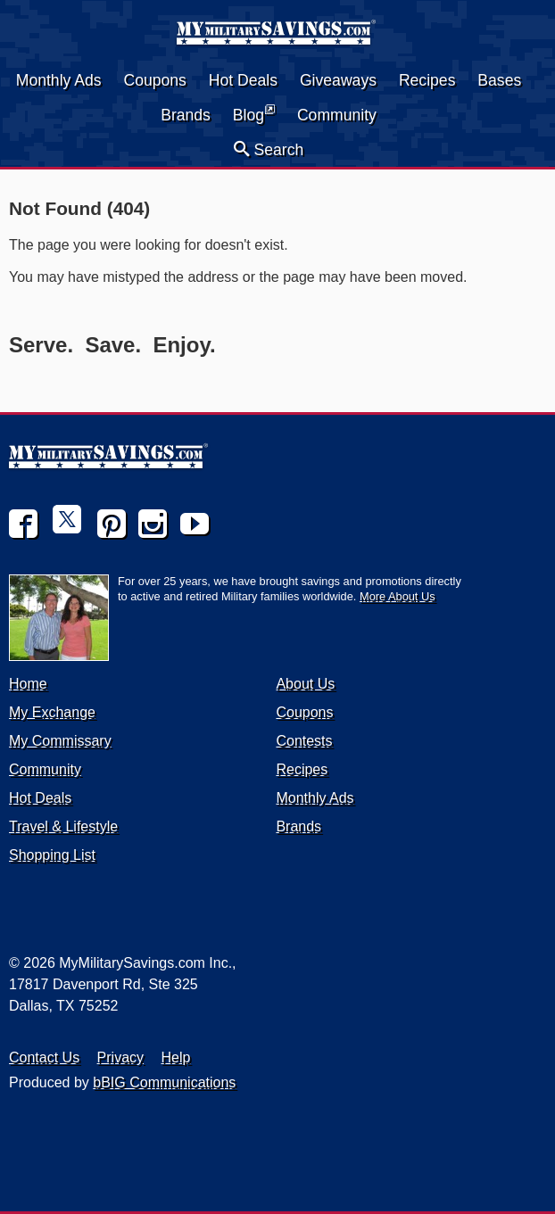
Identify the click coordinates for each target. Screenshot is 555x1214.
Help (176, 1057)
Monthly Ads (59, 80)
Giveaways (338, 80)
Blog (254, 113)
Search (269, 149)
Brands (186, 115)
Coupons (154, 80)
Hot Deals (243, 80)
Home (28, 683)
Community (337, 115)
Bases (499, 80)
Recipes (427, 80)
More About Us (397, 596)
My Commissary (60, 740)
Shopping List (52, 855)
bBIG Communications (164, 1082)
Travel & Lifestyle (63, 826)
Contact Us (44, 1057)
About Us (305, 683)
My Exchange (52, 712)
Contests (304, 740)
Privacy (120, 1057)
